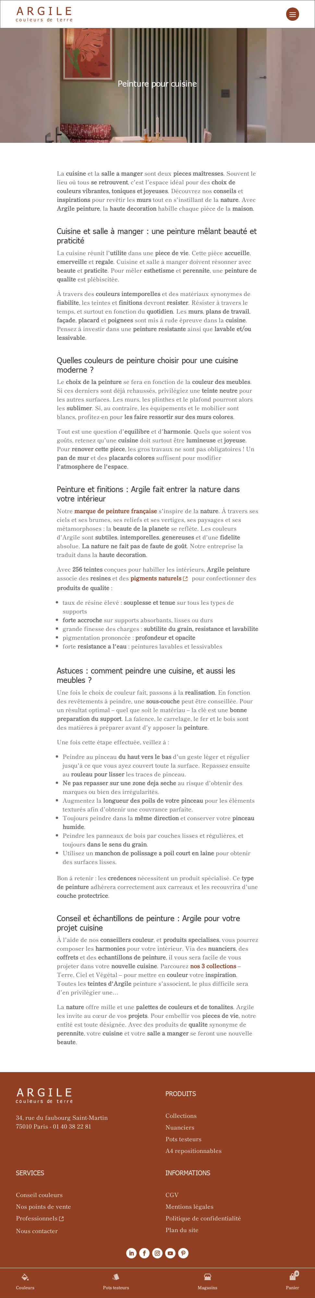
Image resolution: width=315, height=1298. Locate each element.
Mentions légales (189, 1206)
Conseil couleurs (39, 1194)
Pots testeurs (183, 1138)
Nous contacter (37, 1230)
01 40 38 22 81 (72, 1126)
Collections (181, 1115)
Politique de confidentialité (203, 1218)
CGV (172, 1194)
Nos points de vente (43, 1206)
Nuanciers (179, 1127)
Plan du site (182, 1229)
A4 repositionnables (193, 1150)
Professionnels (36, 1218)
